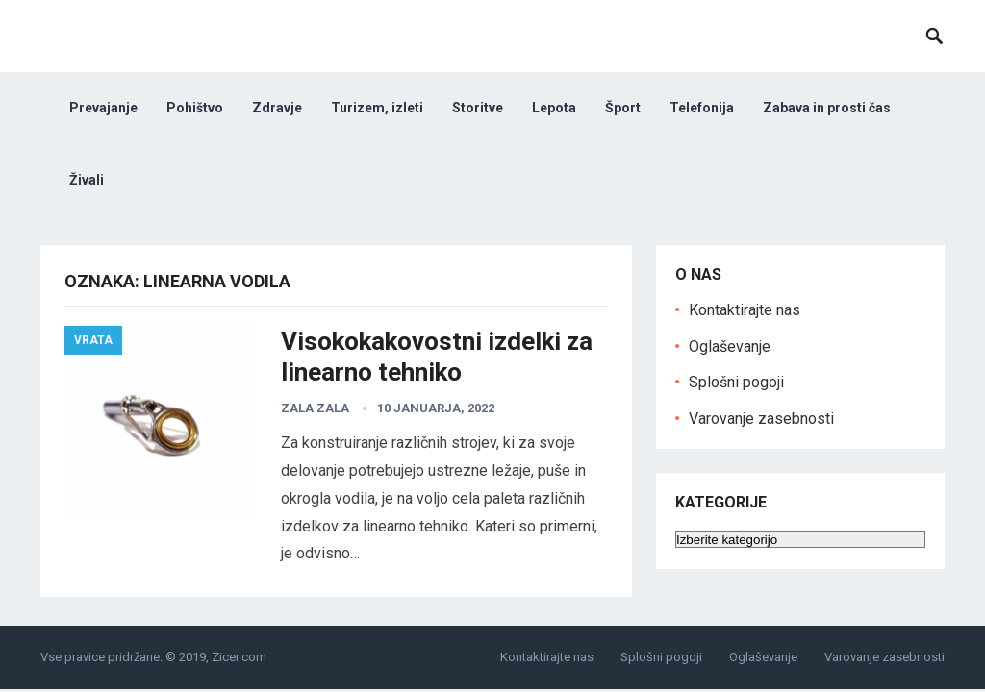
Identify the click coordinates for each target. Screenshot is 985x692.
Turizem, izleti (377, 107)
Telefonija (701, 107)
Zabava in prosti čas (827, 107)
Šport (623, 107)
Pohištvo (194, 107)
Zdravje (277, 107)
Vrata (93, 340)
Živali (86, 179)
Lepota (554, 107)
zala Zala (315, 408)
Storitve (477, 107)
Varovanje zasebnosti (761, 418)
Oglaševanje (729, 346)
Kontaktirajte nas (744, 310)
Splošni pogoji (736, 382)
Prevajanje (103, 107)
